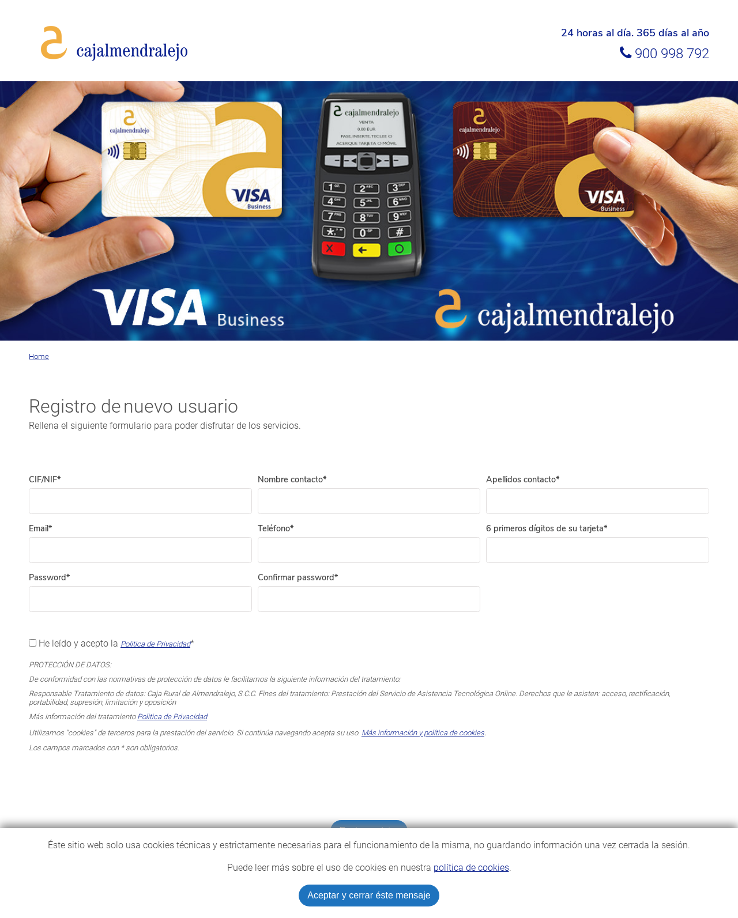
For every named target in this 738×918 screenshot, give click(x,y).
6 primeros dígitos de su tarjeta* (546, 528)
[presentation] (369, 786)
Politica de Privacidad (155, 644)
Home (39, 356)
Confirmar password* (298, 577)
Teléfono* (275, 528)
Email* (40, 528)
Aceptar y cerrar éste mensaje (368, 895)
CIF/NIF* (45, 479)
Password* (49, 577)
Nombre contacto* (292, 479)
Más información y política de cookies (423, 732)
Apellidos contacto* (522, 479)
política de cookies (471, 867)
